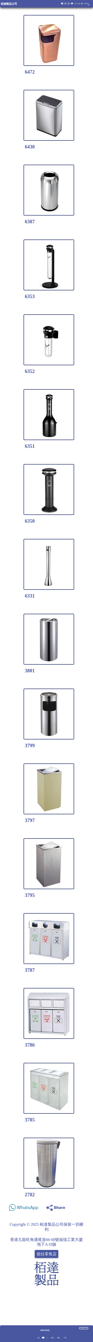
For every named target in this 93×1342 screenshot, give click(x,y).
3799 (30, 745)
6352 (30, 371)
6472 (30, 72)
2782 (30, 1194)
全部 (52, 1338)
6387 (30, 221)
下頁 (64, 1338)
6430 (30, 146)
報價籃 (78, 3)
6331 (30, 596)
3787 (30, 970)
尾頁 (58, 1338)
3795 (30, 895)
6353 (30, 296)
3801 (30, 670)
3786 (30, 1045)
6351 (30, 446)
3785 (30, 1119)
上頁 (38, 1338)
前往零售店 (47, 1254)
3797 (30, 820)
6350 (30, 521)
